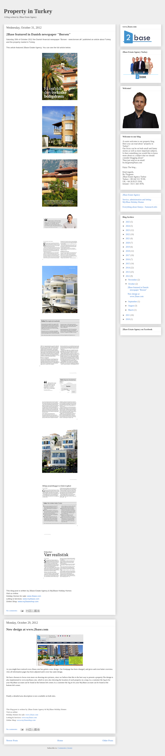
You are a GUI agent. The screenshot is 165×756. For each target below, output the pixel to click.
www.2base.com (34, 596)
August (131, 306)
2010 (128, 319)
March (131, 310)
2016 (128, 259)
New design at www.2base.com (27, 629)
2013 (128, 272)
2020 (128, 243)
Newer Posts (12, 740)
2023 (128, 230)
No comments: (12, 611)
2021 (128, 238)
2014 (128, 268)
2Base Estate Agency (131, 195)
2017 (128, 255)
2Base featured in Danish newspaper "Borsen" (38, 34)
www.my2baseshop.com (28, 601)
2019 (128, 247)
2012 (128, 276)
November (132, 280)
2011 (128, 315)
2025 (128, 222)
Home (60, 740)
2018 (128, 251)
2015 (128, 263)
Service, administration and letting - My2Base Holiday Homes (137, 201)
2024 (128, 226)
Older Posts (107, 740)
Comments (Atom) (65, 748)
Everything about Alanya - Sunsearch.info (140, 207)
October (131, 284)
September (132, 301)
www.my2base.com (31, 599)
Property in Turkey (28, 11)
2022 (128, 234)
